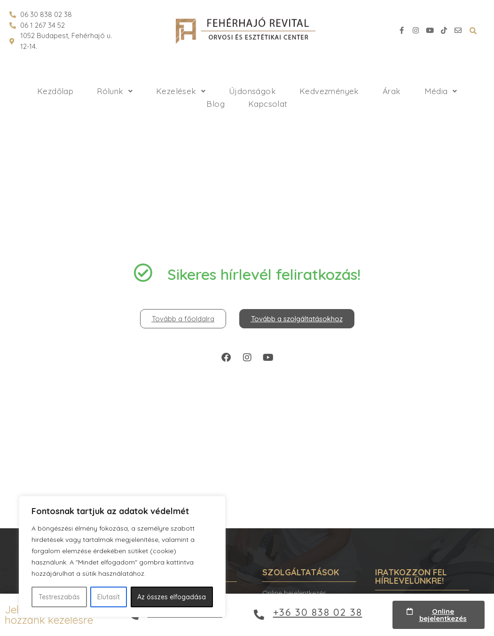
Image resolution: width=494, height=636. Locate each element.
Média (440, 91)
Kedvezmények (329, 91)
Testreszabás (59, 597)
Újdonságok (252, 91)
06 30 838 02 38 (46, 14)
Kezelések (180, 91)
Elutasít (108, 597)
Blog (215, 104)
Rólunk (115, 91)
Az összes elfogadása (171, 597)
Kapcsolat (268, 104)
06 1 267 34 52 (42, 25)
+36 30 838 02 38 (317, 612)
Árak (392, 91)
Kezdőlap (55, 91)
